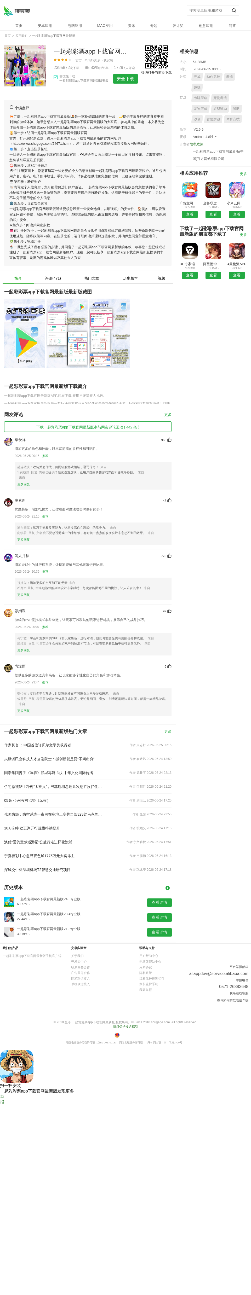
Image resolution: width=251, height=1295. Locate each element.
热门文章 (91, 278)
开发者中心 (79, 961)
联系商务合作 (80, 967)
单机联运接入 (80, 984)
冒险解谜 (213, 119)
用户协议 (145, 967)
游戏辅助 (220, 109)
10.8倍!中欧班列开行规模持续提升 (32, 828)
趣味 (197, 87)
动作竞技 (213, 77)
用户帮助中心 (148, 956)
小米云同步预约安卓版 (237, 203)
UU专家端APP (190, 264)
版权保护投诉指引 (151, 978)
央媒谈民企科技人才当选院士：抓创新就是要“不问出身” (49, 759)
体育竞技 (233, 119)
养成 (197, 77)
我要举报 (145, 990)
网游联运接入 (80, 978)
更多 (168, 415)
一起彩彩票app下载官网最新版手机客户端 (32, 956)
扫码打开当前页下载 (156, 72)
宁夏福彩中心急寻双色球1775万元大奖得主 (39, 856)
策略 (236, 109)
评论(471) (53, 278)
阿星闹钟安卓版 (213, 264)
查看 (190, 214)
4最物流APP (236, 264)
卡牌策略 (200, 98)
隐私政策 (196, 144)
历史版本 (130, 278)
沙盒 (197, 119)
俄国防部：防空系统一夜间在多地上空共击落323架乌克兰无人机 (54, 814)
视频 (161, 278)
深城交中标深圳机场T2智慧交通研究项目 (37, 870)
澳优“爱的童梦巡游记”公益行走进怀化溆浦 (38, 842)
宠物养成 (220, 98)
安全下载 (125, 79)
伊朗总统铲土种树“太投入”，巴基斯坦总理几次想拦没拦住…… (54, 787)
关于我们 (77, 956)
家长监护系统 (148, 984)
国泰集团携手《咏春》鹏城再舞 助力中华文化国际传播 (48, 773)
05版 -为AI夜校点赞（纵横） (27, 800)
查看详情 (159, 902)
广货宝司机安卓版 (190, 203)
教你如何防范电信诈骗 (232, 1000)
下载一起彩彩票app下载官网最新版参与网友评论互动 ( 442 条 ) (87, 427)
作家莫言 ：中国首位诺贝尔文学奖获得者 (37, 745)
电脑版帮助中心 (150, 961)
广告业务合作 (80, 973)
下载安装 (106, 60)
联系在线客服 (239, 993)
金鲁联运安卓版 (213, 203)
